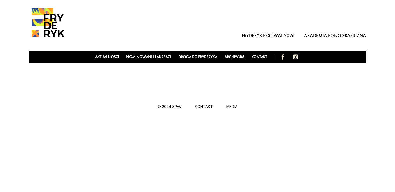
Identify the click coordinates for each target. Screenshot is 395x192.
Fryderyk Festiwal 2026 (268, 35)
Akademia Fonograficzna (335, 35)
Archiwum (234, 56)
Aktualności (107, 56)
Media (231, 106)
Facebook (282, 57)
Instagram (295, 57)
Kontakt (259, 56)
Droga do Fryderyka (197, 56)
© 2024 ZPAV (170, 106)
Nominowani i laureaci (148, 56)
